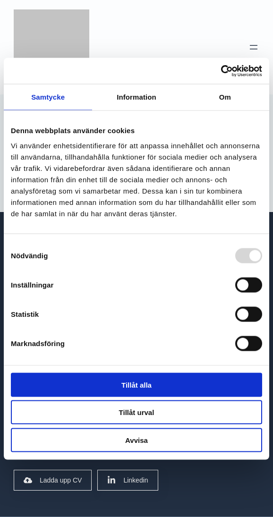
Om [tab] (225, 97)
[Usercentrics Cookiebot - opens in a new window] (220, 71)
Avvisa (136, 440)
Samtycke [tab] (48, 97)
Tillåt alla (136, 385)
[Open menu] (253, 47)
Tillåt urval (136, 412)
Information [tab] (136, 97)
